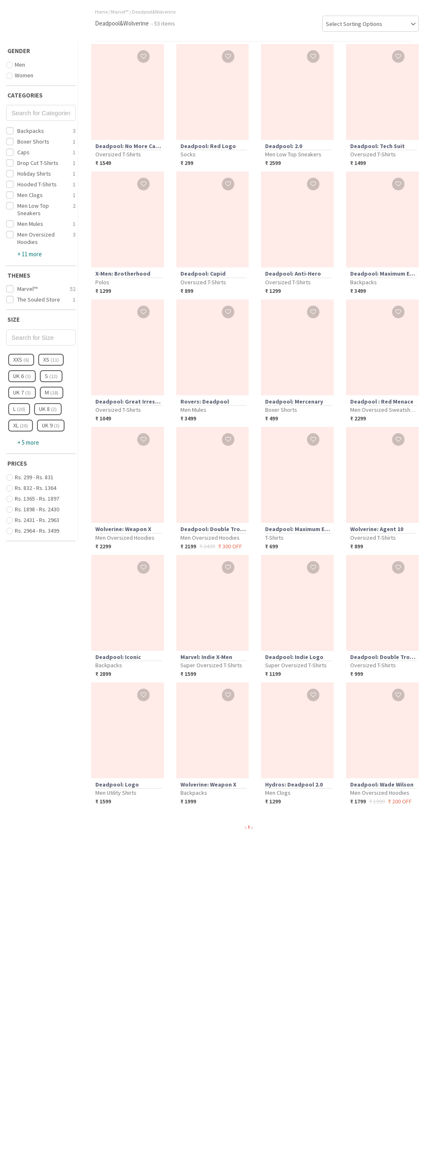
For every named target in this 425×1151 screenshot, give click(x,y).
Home (101, 12)
